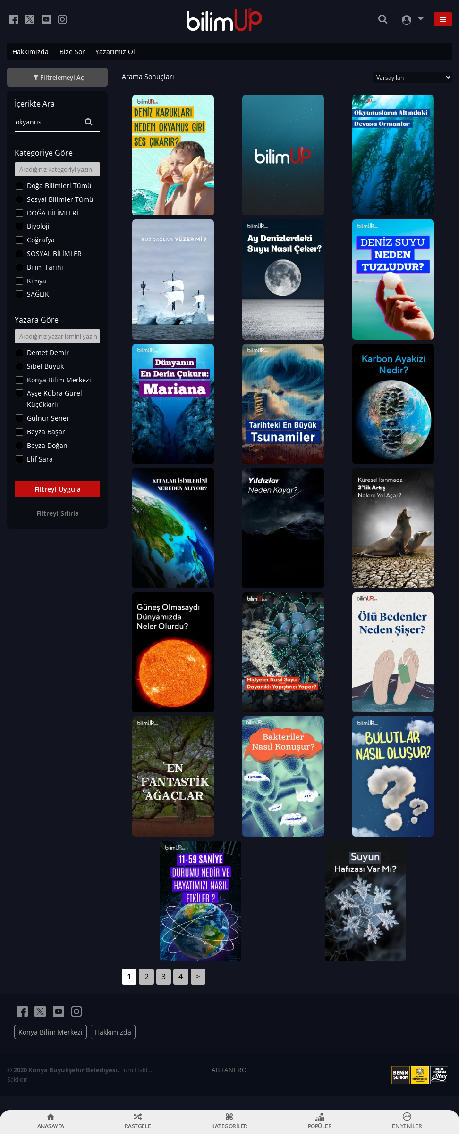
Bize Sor (72, 51)
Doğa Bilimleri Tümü (59, 185)
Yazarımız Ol (115, 51)
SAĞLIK (38, 294)
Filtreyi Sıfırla (57, 513)
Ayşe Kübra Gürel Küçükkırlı (54, 399)
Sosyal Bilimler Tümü (60, 199)
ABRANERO (229, 1084)
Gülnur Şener (48, 418)
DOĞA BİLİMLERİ (52, 212)
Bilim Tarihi (45, 267)
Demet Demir (48, 352)
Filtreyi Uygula (57, 489)
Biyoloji (38, 226)
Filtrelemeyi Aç (62, 77)
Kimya (36, 280)
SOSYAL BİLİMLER (54, 253)
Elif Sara (40, 459)
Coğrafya (41, 239)
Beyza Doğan (47, 445)
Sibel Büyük (45, 366)
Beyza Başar (46, 431)
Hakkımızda (30, 51)
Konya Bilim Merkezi (59, 379)
